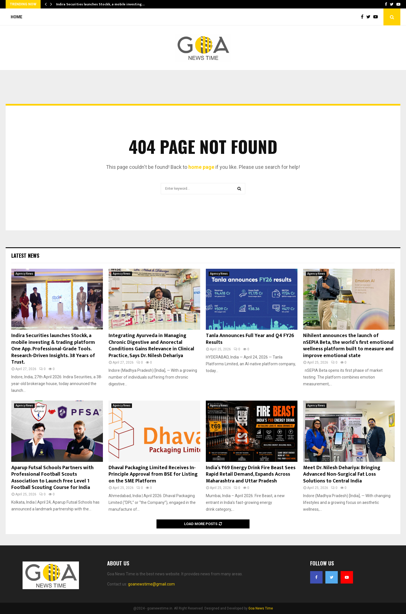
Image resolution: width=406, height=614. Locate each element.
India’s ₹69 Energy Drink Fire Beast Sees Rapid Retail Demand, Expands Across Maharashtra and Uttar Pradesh (250, 474)
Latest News (25, 255)
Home (16, 17)
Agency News (24, 273)
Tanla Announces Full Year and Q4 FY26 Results (250, 338)
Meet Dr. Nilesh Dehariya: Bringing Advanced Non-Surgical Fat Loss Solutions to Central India (341, 474)
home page (201, 167)
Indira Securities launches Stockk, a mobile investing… (100, 4)
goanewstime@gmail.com (151, 584)
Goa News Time (260, 608)
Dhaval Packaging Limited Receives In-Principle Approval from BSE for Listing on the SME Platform (153, 474)
